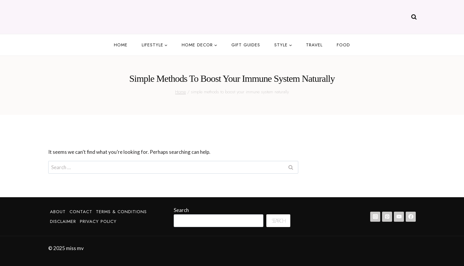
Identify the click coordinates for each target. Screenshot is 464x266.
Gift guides (245, 45)
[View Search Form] (414, 17)
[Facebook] (411, 217)
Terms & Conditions (121, 211)
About (58, 211)
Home (121, 45)
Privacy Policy (98, 221)
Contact (81, 211)
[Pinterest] (387, 217)
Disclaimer (63, 221)
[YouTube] (399, 217)
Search (181, 210)
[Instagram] (375, 217)
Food (343, 45)
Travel (314, 45)
